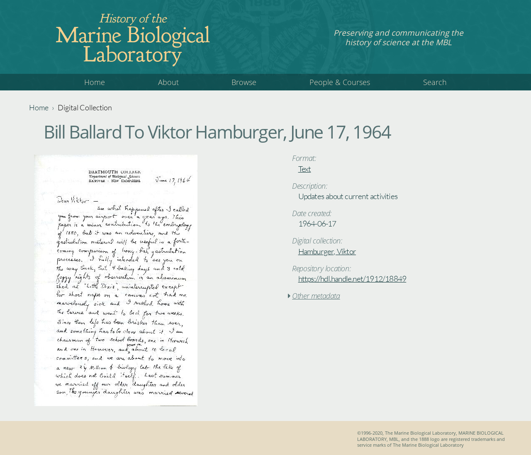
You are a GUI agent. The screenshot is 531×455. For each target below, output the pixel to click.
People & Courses (339, 82)
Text (304, 169)
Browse (243, 82)
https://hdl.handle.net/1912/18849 (352, 279)
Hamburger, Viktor (327, 251)
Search (435, 82)
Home (94, 82)
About (168, 82)
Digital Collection (85, 107)
